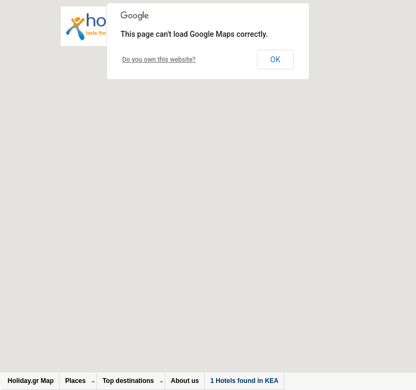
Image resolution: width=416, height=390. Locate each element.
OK (275, 59)
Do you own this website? (159, 59)
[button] (208, 185)
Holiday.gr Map (31, 381)
